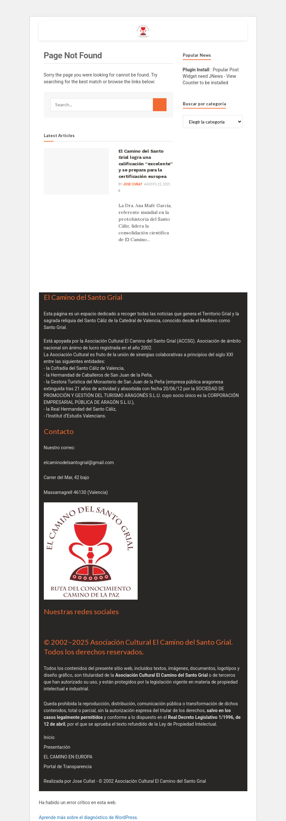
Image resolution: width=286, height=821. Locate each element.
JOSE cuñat (132, 184)
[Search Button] (160, 104)
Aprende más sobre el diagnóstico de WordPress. (88, 817)
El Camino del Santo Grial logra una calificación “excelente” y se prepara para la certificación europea (145, 163)
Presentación (57, 747)
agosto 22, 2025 (157, 184)
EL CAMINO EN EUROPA (68, 756)
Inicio (49, 737)
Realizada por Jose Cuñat (69, 781)
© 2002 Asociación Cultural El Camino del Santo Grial (152, 781)
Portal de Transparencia (68, 766)
